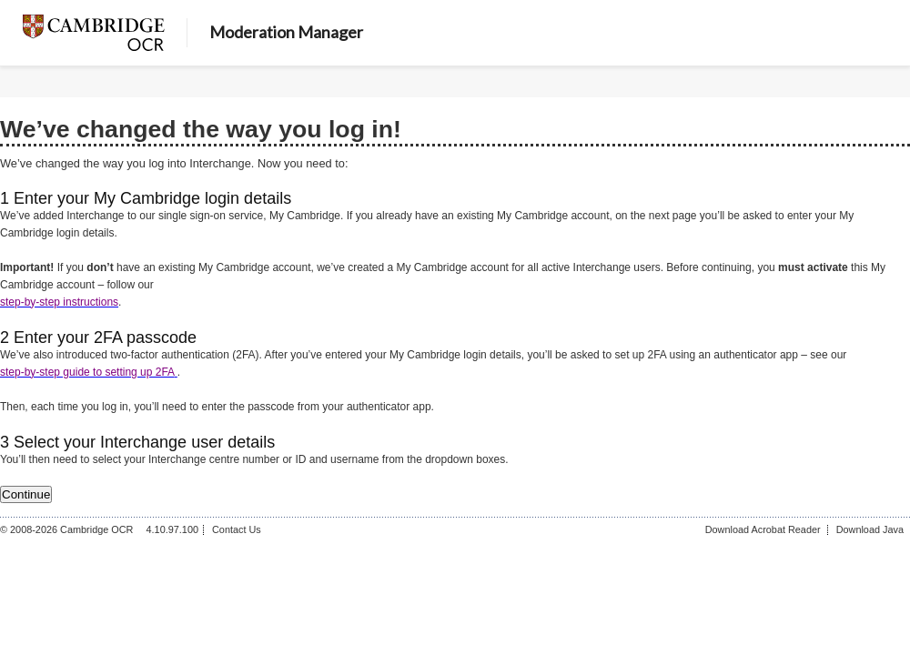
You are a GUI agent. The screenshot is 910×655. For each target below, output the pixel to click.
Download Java (870, 529)
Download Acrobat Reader (763, 529)
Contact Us (236, 529)
